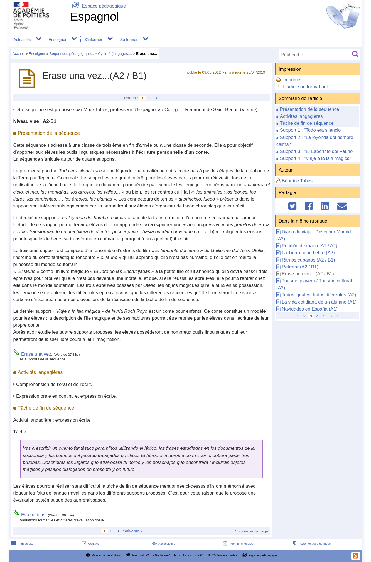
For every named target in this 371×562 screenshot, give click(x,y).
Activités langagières (301, 116)
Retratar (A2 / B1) (300, 267)
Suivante (133, 531)
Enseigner (57, 39)
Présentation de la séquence (309, 109)
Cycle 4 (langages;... (115, 54)
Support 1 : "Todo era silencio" (311, 130)
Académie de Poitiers (106, 555)
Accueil (18, 54)
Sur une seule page (251, 531)
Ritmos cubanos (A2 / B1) (308, 260)
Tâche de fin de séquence (307, 123)
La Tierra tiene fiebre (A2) (308, 252)
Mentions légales (237, 543)
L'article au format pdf (305, 86)
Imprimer (292, 79)
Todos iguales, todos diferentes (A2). (319, 294)
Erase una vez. (36, 354)
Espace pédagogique (98, 6)
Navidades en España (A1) (310, 309)
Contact (89, 543)
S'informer (93, 39)
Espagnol (94, 16)
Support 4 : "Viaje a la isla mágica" (315, 158)
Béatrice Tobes (297, 181)
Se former (129, 39)
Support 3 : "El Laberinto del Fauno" (317, 151)
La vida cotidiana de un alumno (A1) (319, 302)
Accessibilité (163, 543)
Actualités (22, 39)
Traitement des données (311, 543)
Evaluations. (33, 514)
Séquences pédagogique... (72, 54)
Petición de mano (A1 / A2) (309, 245)
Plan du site (21, 543)
